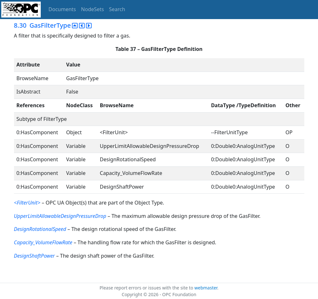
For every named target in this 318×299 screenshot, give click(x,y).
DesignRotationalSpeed (40, 229)
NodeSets (92, 9)
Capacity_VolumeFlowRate (43, 242)
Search (117, 9)
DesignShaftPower (34, 255)
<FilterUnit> (27, 202)
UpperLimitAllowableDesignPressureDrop (60, 215)
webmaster (205, 288)
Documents (62, 9)
